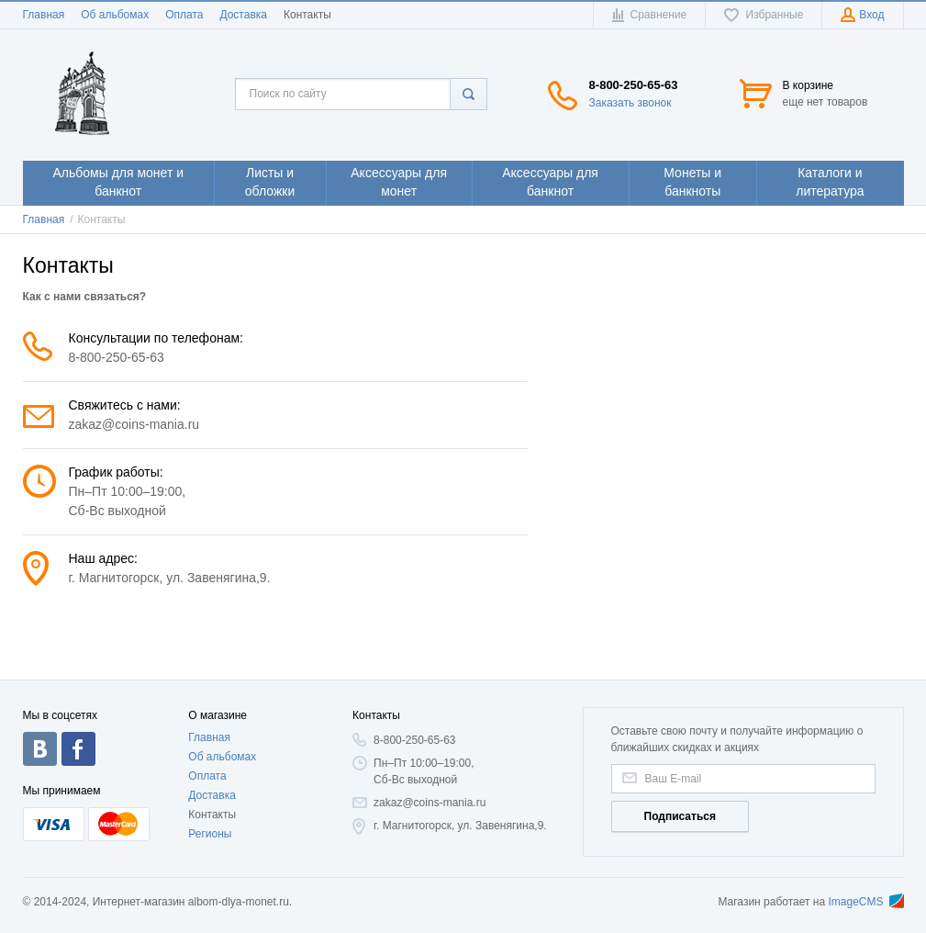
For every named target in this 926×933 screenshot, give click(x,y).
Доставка (243, 14)
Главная (44, 14)
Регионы (209, 833)
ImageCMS (865, 901)
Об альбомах (115, 14)
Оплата (184, 14)
